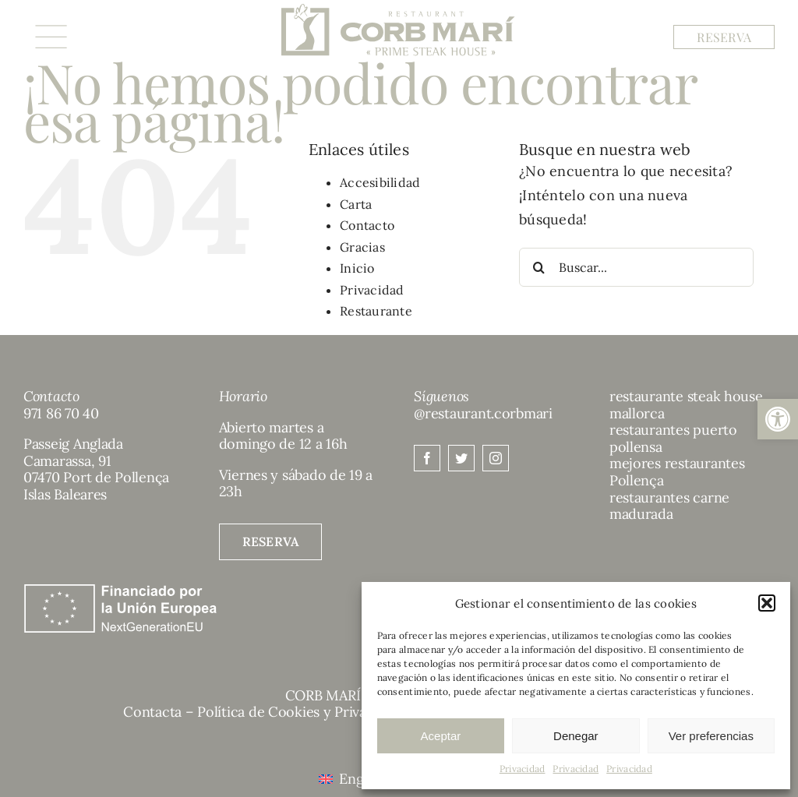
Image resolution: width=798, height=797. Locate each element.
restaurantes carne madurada (669, 506)
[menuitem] (353, 779)
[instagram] (495, 458)
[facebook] (427, 458)
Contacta (152, 712)
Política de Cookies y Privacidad (299, 712)
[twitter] (461, 458)
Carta (356, 204)
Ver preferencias (711, 735)
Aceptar (441, 735)
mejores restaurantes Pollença (677, 471)
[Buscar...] (636, 267)
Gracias (362, 247)
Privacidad (523, 768)
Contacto (367, 225)
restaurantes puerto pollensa (673, 438)
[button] (777, 419)
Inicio (357, 268)
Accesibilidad (380, 182)
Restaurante (376, 311)
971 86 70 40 (61, 413)
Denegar (575, 735)
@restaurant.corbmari (483, 413)
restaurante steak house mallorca (686, 404)
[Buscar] (538, 267)
